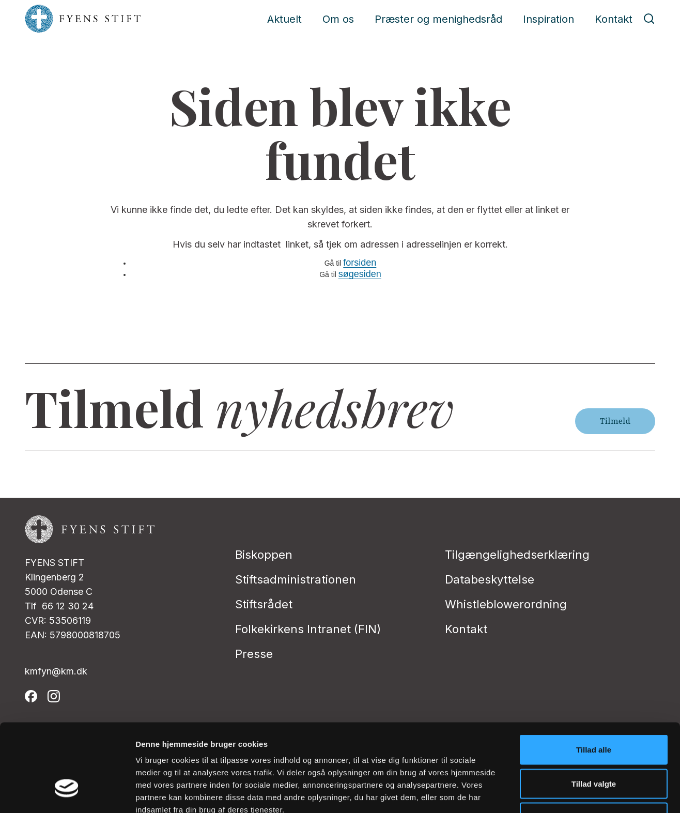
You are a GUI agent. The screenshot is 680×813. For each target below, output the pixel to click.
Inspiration (548, 19)
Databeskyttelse (489, 579)
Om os (338, 19)
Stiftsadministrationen (295, 579)
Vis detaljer (537, 792)
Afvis (594, 745)
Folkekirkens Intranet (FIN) (308, 629)
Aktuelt (284, 19)
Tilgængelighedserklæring (517, 554)
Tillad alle (593, 677)
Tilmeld (615, 421)
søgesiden (359, 274)
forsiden (359, 262)
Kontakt (613, 19)
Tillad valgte (593, 711)
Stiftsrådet (263, 604)
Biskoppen (263, 554)
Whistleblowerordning (506, 604)
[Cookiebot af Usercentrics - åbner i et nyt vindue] (67, 793)
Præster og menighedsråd (438, 19)
